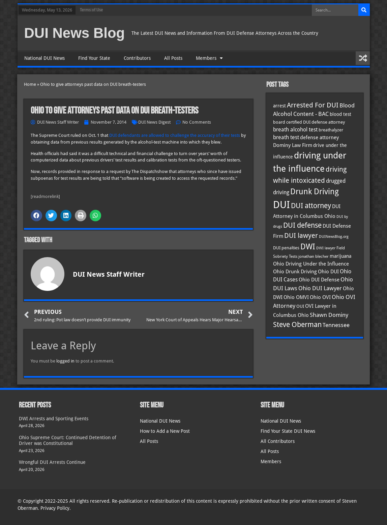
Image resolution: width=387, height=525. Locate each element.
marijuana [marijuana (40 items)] (340, 256)
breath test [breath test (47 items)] (286, 137)
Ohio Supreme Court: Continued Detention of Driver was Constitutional (67, 440)
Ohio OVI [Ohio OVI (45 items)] (320, 297)
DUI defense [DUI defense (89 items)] (302, 225)
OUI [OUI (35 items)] (300, 306)
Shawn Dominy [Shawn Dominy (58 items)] (329, 314)
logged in (65, 361)
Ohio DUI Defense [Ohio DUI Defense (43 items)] (319, 280)
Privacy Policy (54, 508)
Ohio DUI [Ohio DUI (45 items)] (328, 272)
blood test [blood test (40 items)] (340, 114)
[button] (36, 215)
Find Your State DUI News (288, 431)
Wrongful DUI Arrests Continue (52, 462)
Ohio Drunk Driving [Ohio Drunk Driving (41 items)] (295, 271)
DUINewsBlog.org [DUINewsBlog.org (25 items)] (334, 236)
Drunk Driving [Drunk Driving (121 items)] (314, 191)
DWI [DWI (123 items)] (307, 246)
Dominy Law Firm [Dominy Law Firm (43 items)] (292, 145)
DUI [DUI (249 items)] (281, 204)
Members (209, 58)
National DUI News (44, 58)
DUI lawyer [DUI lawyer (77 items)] (301, 236)
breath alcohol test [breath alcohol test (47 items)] (295, 129)
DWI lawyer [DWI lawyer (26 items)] (325, 248)
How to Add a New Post (165, 431)
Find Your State (94, 58)
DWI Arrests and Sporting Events (53, 418)
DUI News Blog (74, 33)
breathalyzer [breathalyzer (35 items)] (331, 129)
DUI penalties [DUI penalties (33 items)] (286, 247)
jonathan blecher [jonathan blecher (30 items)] (313, 256)
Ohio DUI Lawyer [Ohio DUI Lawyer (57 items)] (320, 288)
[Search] (364, 10)
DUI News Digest (154, 122)
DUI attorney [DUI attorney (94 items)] (311, 205)
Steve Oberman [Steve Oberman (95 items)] (297, 324)
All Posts (173, 58)
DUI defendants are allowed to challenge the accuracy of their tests (174, 135)
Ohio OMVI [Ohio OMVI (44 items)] (296, 297)
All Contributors (278, 441)
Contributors (137, 58)
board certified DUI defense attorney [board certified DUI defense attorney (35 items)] (309, 122)
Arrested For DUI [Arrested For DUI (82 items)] (312, 105)
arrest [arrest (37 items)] (279, 105)
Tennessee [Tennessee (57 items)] (336, 325)
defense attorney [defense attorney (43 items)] (319, 137)
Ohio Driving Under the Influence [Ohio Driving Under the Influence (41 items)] (311, 264)
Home (30, 84)
